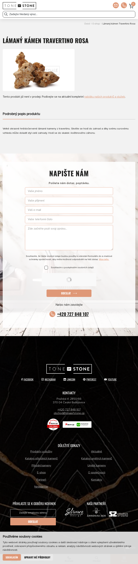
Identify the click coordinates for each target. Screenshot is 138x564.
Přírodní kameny (41, 465)
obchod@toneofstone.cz (69, 413)
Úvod (87, 24)
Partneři (41, 479)
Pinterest (89, 379)
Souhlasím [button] (12, 557)
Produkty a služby (41, 451)
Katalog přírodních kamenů (41, 458)
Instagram (48, 379)
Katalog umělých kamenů (96, 458)
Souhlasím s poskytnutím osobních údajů (72, 267)
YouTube (110, 379)
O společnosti (96, 472)
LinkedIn (69, 379)
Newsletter (41, 486)
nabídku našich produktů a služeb (104, 96)
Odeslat (66, 293)
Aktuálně (96, 451)
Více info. (104, 259)
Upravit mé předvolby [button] (37, 557)
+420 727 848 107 (73, 314)
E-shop (96, 24)
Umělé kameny (97, 465)
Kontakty (96, 479)
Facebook (27, 379)
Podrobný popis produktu (21, 114)
